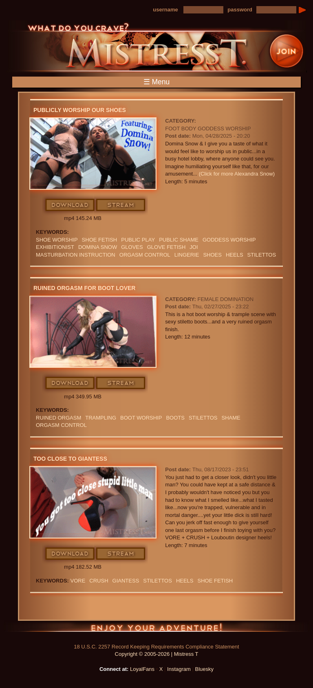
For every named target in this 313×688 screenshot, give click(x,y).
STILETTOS (261, 255)
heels (234, 255)
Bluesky (204, 669)
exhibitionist (55, 247)
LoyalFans (142, 669)
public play (138, 240)
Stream (121, 205)
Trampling (100, 418)
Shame (230, 418)
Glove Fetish (166, 247)
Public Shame (178, 240)
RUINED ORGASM (58, 418)
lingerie (186, 255)
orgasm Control (144, 255)
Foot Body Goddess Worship (208, 128)
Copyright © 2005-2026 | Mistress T (156, 654)
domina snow (97, 247)
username (165, 10)
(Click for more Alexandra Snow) (237, 174)
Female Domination (225, 299)
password (239, 10)
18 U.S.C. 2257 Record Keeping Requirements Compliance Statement (156, 647)
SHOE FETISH (99, 240)
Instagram (179, 669)
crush (98, 581)
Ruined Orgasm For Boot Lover (84, 288)
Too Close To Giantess (70, 458)
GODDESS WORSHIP (229, 240)
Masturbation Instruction (75, 255)
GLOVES (132, 247)
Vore (78, 581)
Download (70, 205)
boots (175, 418)
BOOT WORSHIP (141, 418)
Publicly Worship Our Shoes (79, 110)
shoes (212, 255)
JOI (194, 247)
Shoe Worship (57, 240)
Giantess (125, 581)
